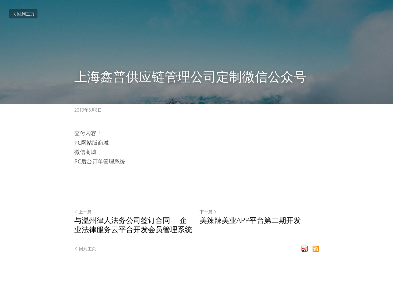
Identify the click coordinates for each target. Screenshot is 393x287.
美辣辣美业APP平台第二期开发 (250, 220)
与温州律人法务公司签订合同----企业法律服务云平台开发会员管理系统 (133, 225)
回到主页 (23, 14)
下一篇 (208, 212)
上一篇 (82, 212)
